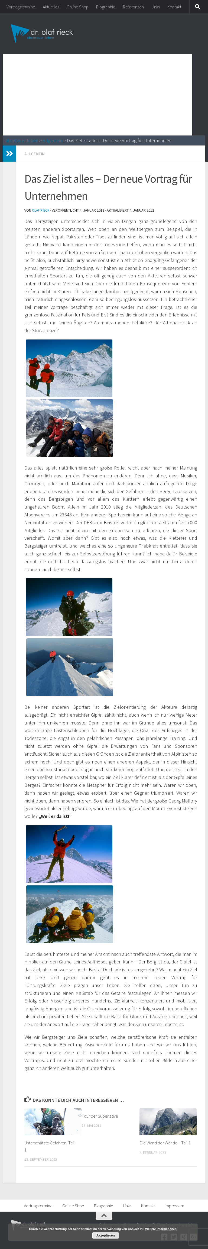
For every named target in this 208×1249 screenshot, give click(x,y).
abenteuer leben (21, 141)
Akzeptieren (105, 1235)
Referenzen (133, 6)
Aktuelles (51, 6)
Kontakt (174, 6)
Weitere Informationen (161, 1229)
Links (155, 6)
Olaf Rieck (41, 210)
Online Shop (78, 6)
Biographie (105, 6)
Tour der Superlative (100, 1115)
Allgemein (52, 141)
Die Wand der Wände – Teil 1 (165, 1142)
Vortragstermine (20, 6)
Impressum (174, 1205)
